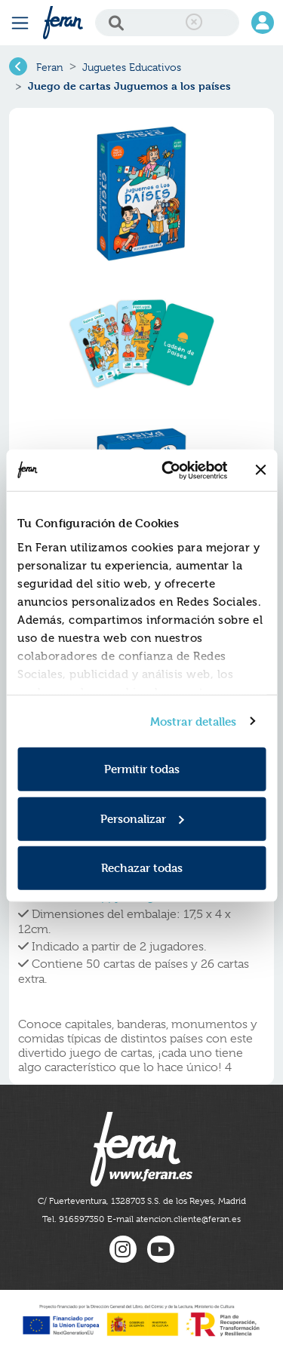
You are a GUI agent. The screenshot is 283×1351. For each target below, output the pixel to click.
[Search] (167, 22)
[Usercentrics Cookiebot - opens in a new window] (168, 470)
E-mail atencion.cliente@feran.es (174, 1219)
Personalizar (142, 818)
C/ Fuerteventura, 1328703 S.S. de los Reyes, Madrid (142, 1201)
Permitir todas (142, 769)
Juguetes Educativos (131, 67)
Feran (49, 67)
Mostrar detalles (193, 721)
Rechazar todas (142, 868)
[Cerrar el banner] (260, 470)
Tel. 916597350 (73, 1219)
